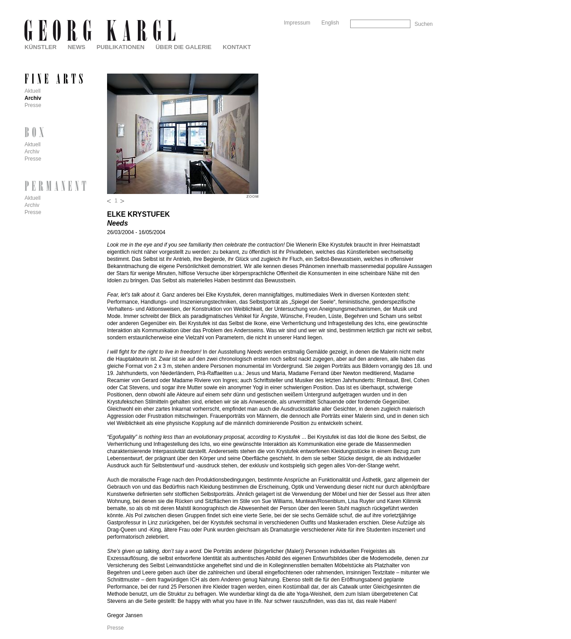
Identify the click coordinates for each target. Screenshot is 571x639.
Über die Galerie (183, 47)
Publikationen (120, 47)
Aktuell (33, 91)
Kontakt (237, 47)
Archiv (33, 98)
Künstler (41, 47)
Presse (115, 628)
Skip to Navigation (415, 3)
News (77, 47)
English (330, 23)
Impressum (297, 23)
